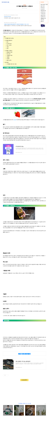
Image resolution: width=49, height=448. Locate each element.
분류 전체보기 (44, 4)
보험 (42, 19)
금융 (42, 21)
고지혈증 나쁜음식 (8, 50)
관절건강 (43, 15)
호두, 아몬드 (9, 45)
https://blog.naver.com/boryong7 (9, 22)
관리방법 (6, 62)
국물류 (8, 57)
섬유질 (15, 119)
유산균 (42, 9)
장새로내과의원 (7, 16)
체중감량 (43, 10)
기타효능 (43, 13)
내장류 (8, 58)
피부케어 (43, 12)
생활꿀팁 (43, 18)
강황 (7, 46)
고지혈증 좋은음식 (8, 40)
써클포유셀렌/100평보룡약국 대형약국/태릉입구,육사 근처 (16, 24)
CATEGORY (44, 2)
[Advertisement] (24, 184)
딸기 (7, 42)
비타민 (42, 7)
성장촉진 (43, 16)
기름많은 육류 (9, 55)
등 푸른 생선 (9, 43)
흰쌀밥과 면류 (9, 52)
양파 (7, 48)
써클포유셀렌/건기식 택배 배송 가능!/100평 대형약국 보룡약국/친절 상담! (18, 25)
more (45, 403)
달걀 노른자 (9, 60)
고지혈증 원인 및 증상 (9, 38)
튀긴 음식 (9, 53)
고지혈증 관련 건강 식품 (11, 64)
